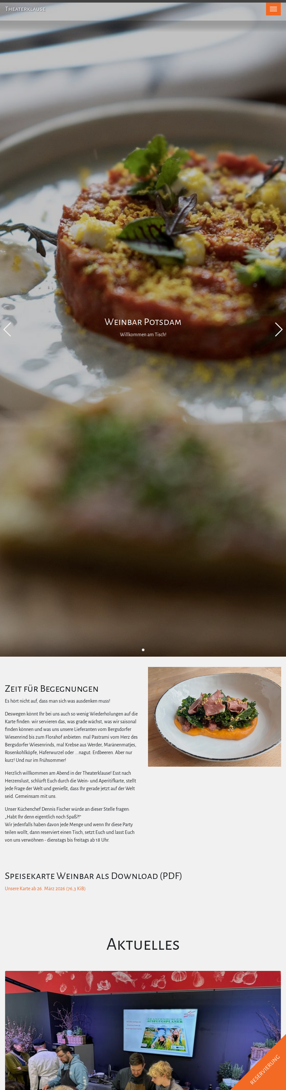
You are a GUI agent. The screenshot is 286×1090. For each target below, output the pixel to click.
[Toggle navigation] (273, 9)
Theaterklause (25, 9)
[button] (143, 650)
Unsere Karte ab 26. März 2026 (45, 888)
